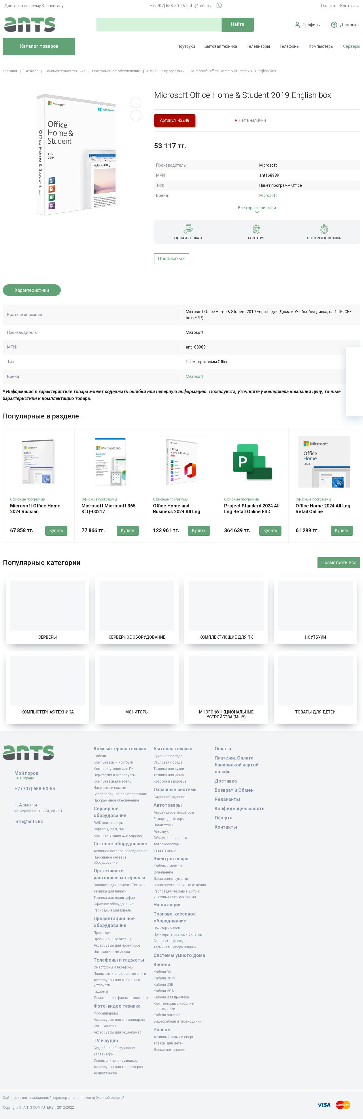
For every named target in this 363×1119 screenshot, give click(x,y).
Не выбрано (26, 778)
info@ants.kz (200, 5)
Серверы (351, 46)
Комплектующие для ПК (226, 637)
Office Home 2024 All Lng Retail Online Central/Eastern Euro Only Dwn (324, 514)
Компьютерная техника (47, 712)
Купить (56, 530)
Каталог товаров (32, 46)
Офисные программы (28, 499)
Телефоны (289, 46)
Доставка (349, 24)
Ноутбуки (186, 46)
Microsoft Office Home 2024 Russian (35, 508)
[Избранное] (354, 372)
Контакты (349, 5)
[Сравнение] (354, 390)
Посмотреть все (338, 562)
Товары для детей (315, 712)
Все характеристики (257, 207)
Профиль (311, 24)
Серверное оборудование (137, 637)
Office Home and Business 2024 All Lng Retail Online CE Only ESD (180, 511)
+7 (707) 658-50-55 (167, 5)
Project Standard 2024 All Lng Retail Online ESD (251, 508)
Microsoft (268, 195)
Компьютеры (321, 46)
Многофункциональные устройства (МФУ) (226, 715)
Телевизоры (258, 46)
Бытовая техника (221, 46)
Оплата (328, 5)
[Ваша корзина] (354, 355)
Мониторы (137, 712)
